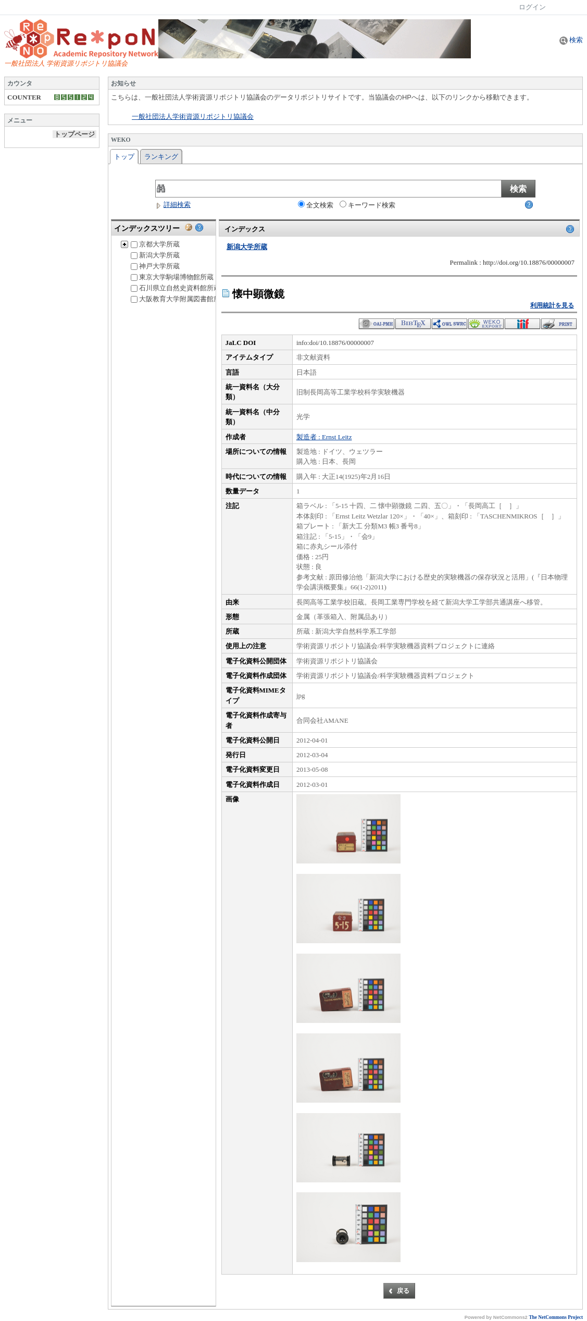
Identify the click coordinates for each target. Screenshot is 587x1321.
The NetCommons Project (556, 1317)
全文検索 (315, 205)
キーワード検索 (367, 205)
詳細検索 (173, 204)
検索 (571, 40)
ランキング (161, 157)
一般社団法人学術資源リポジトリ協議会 (193, 116)
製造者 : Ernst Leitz (324, 437)
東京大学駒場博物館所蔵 (172, 277)
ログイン (532, 7)
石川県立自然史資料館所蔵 (175, 288)
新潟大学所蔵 (155, 255)
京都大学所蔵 (155, 244)
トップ (124, 157)
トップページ (74, 134)
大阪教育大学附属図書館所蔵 (179, 299)
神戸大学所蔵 (155, 266)
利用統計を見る (552, 305)
